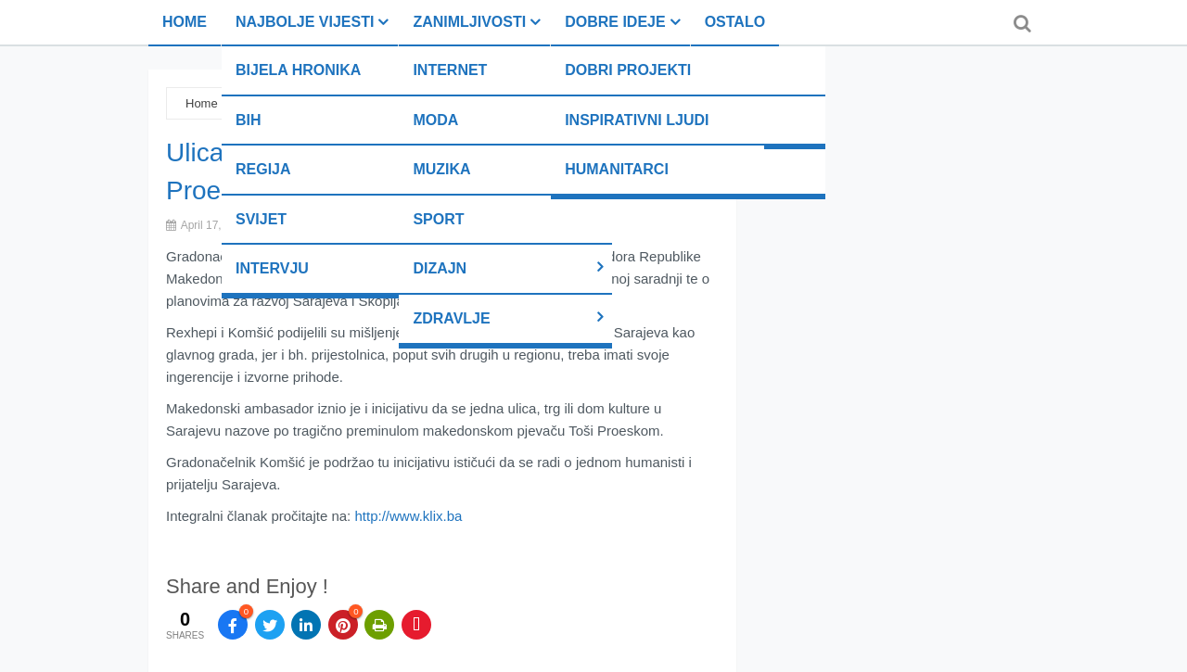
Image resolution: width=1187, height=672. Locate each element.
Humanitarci (617, 169)
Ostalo (735, 22)
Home (184, 22)
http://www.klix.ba (408, 516)
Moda (435, 120)
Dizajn (439, 268)
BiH (249, 120)
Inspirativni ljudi (636, 120)
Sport (438, 219)
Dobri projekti (628, 70)
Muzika (441, 169)
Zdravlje (451, 318)
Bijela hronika (298, 70)
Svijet (261, 219)
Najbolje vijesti (305, 22)
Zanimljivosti (469, 22)
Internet (450, 70)
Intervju (272, 268)
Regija (263, 169)
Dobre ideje (615, 22)
